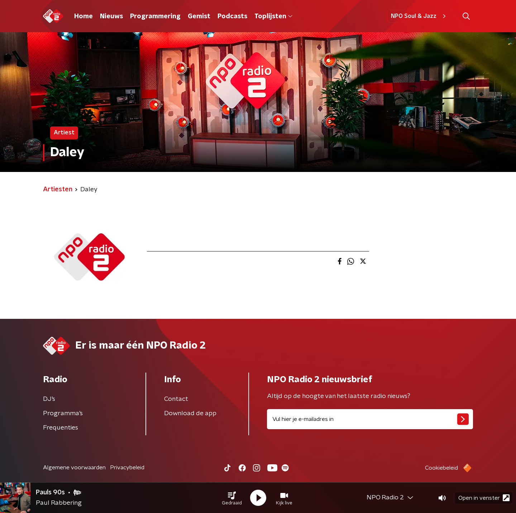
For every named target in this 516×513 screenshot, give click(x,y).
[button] (231, 497)
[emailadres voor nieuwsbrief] (370, 419)
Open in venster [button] (484, 497)
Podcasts (232, 16)
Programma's (63, 413)
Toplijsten (273, 16)
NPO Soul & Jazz (419, 16)
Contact (176, 399)
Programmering (155, 16)
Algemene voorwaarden (74, 467)
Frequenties (60, 428)
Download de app (190, 413)
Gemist (199, 16)
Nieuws (111, 16)
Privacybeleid (127, 467)
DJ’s (49, 399)
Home (83, 16)
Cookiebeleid (441, 468)
